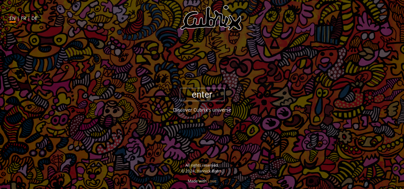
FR (23, 18)
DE (34, 18)
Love (212, 180)
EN (12, 18)
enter (202, 94)
